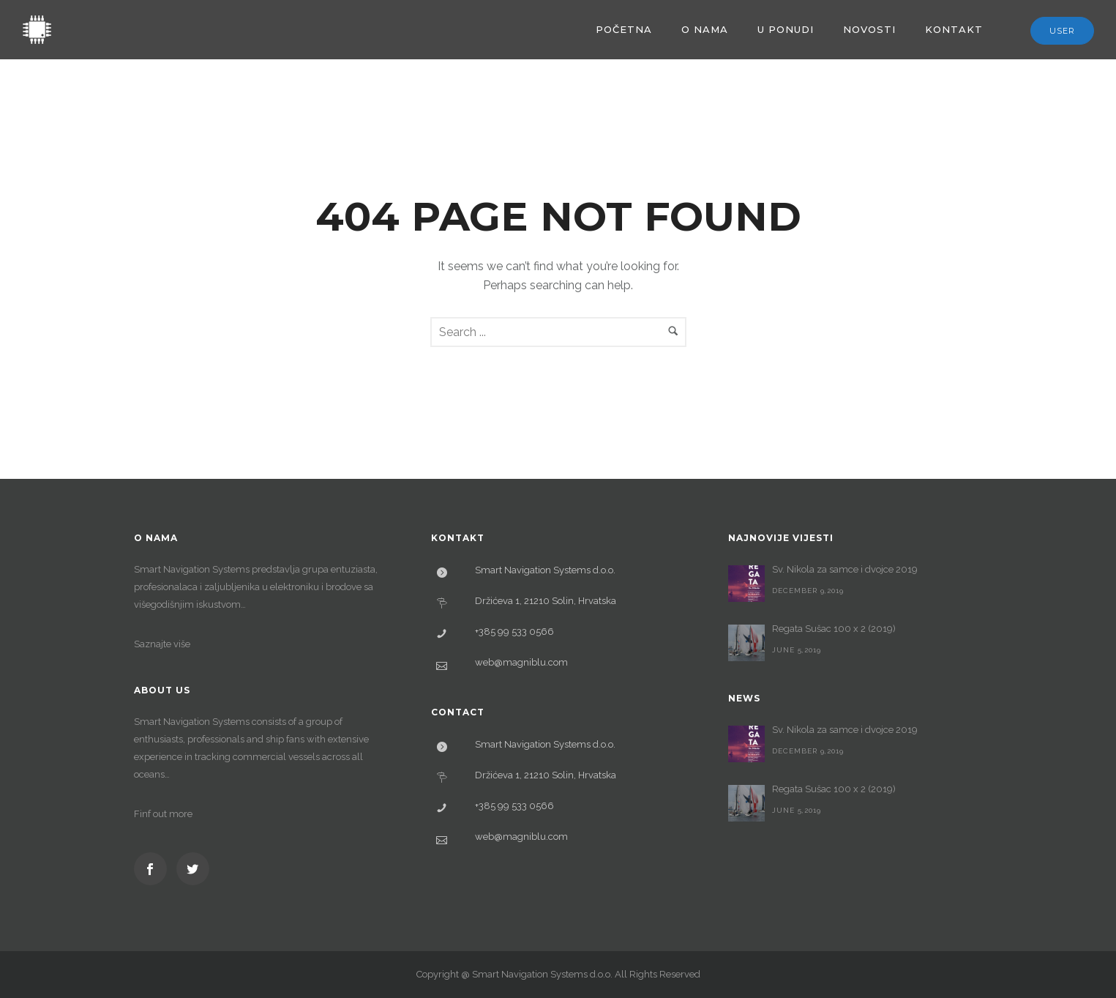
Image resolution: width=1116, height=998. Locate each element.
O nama (704, 29)
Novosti (869, 29)
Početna (624, 29)
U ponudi (785, 29)
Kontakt (954, 29)
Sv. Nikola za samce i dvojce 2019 (845, 569)
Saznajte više (162, 643)
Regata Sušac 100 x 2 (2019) (834, 628)
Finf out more (163, 813)
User (1062, 31)
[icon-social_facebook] (154, 868)
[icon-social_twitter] (192, 868)
